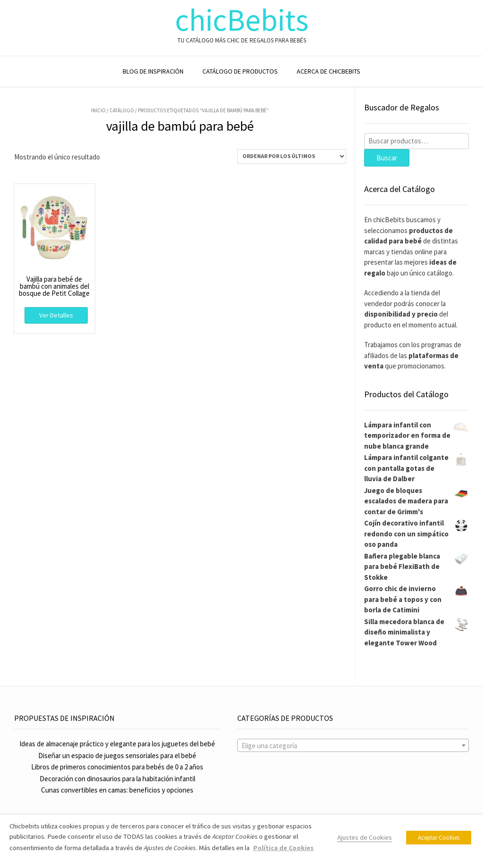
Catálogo (121, 110)
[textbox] (353, 745)
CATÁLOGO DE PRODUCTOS (240, 71)
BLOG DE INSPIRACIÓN (153, 71)
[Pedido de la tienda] (291, 156)
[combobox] (353, 745)
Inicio (98, 110)
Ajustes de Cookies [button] (364, 837)
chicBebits (241, 20)
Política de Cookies (283, 847)
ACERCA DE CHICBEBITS (328, 71)
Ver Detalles (56, 315)
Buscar (386, 157)
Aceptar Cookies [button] (438, 838)
